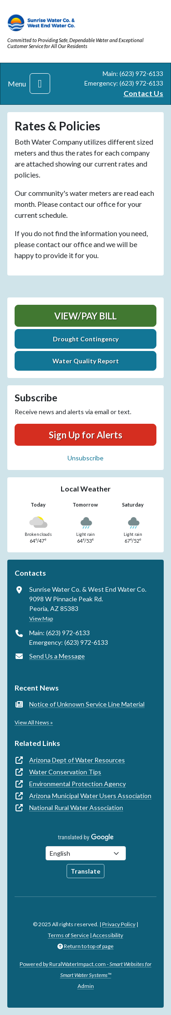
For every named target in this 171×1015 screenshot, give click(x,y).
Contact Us (143, 93)
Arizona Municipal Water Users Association (90, 795)
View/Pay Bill (85, 315)
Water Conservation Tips (65, 772)
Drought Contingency (86, 339)
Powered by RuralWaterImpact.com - (85, 969)
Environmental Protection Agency (77, 784)
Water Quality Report (85, 361)
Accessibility (108, 935)
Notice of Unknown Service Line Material (87, 704)
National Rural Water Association (76, 807)
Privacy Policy (118, 924)
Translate (85, 871)
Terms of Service (68, 935)
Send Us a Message (57, 656)
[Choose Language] (86, 853)
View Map (41, 618)
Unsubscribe (85, 458)
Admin (86, 986)
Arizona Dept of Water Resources (77, 760)
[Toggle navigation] (40, 83)
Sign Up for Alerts (85, 434)
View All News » (34, 722)
